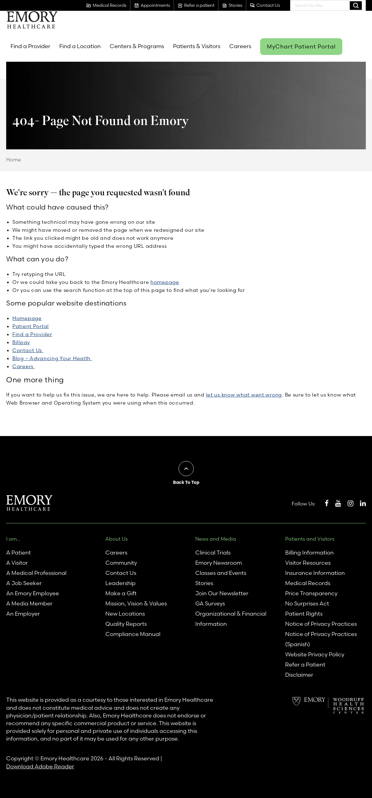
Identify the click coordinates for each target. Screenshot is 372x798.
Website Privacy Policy (314, 654)
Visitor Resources (308, 562)
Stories (204, 583)
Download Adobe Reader (40, 766)
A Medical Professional (36, 572)
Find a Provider (30, 46)
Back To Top (186, 482)
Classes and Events (220, 572)
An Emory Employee (32, 593)
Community (121, 562)
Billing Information (309, 552)
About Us (116, 539)
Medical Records (307, 583)
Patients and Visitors (309, 539)
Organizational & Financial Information (230, 618)
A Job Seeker (24, 583)
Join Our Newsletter (221, 593)
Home (13, 159)
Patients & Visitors (196, 46)
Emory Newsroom (218, 562)
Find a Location (80, 46)
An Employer (23, 613)
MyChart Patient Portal (301, 46)
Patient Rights (304, 613)
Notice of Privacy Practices (321, 623)
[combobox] (328, 5)
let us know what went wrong (244, 395)
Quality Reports (126, 623)
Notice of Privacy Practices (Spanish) (321, 639)
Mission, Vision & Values (136, 603)
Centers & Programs (137, 46)
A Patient (18, 552)
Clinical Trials (212, 552)
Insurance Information (315, 572)
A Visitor (17, 562)
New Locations (125, 613)
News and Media (215, 539)
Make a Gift (121, 593)
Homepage (27, 318)
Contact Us (28, 350)
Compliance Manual (132, 634)
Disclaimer (299, 674)
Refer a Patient (305, 664)
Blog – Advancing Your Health (52, 358)
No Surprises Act (307, 603)
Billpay (21, 342)
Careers (240, 46)
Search (356, 5)
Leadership (120, 583)
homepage (164, 282)
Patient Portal (30, 326)
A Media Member (29, 603)
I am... (13, 539)
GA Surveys (210, 603)
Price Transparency (311, 593)
